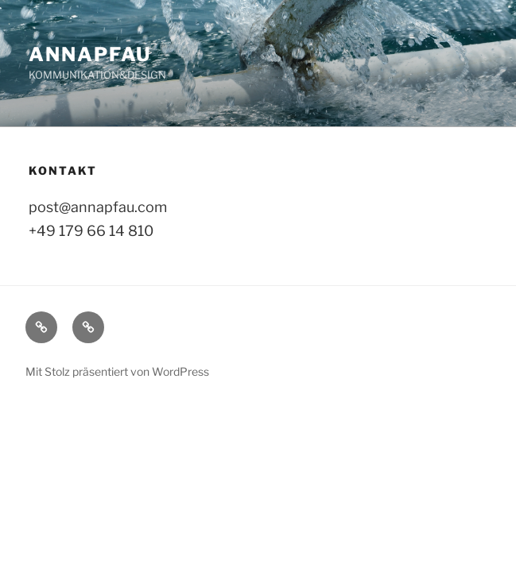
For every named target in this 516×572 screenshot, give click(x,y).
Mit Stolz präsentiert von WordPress (117, 371)
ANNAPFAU (90, 54)
